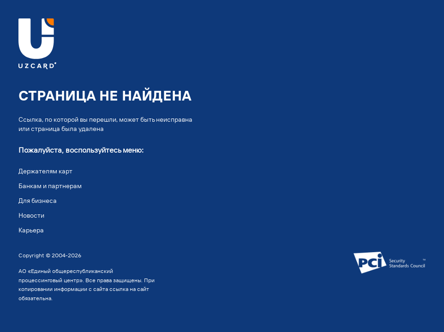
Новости (31, 215)
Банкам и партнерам (50, 186)
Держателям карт (45, 171)
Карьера (31, 230)
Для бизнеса (37, 200)
